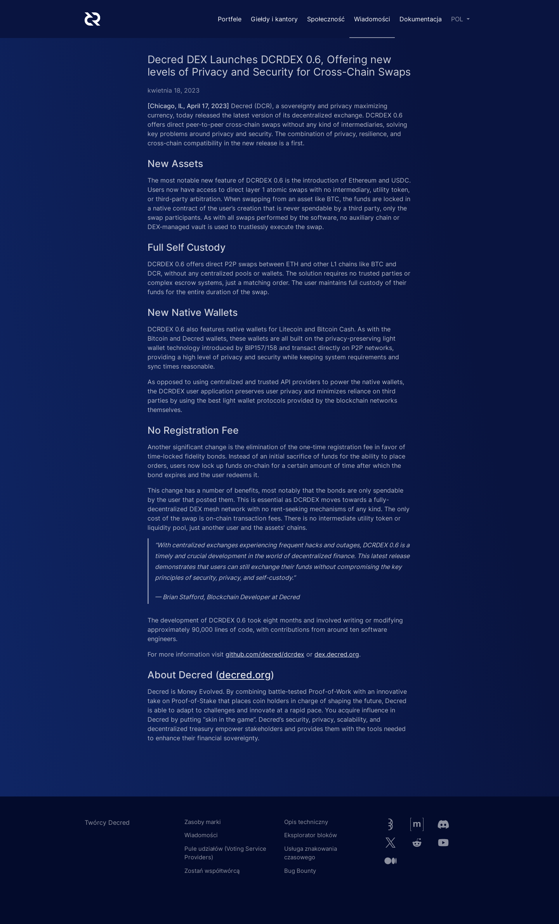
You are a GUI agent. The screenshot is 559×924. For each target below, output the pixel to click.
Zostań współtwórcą (212, 870)
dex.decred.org (336, 654)
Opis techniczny (306, 822)
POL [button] (458, 19)
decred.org (245, 675)
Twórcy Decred (107, 822)
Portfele (229, 19)
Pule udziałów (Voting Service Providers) (225, 853)
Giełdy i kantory (274, 19)
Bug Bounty (300, 870)
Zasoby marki (202, 822)
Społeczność (326, 19)
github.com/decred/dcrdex (265, 654)
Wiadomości (372, 19)
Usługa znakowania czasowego (310, 853)
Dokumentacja (420, 19)
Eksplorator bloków (310, 835)
